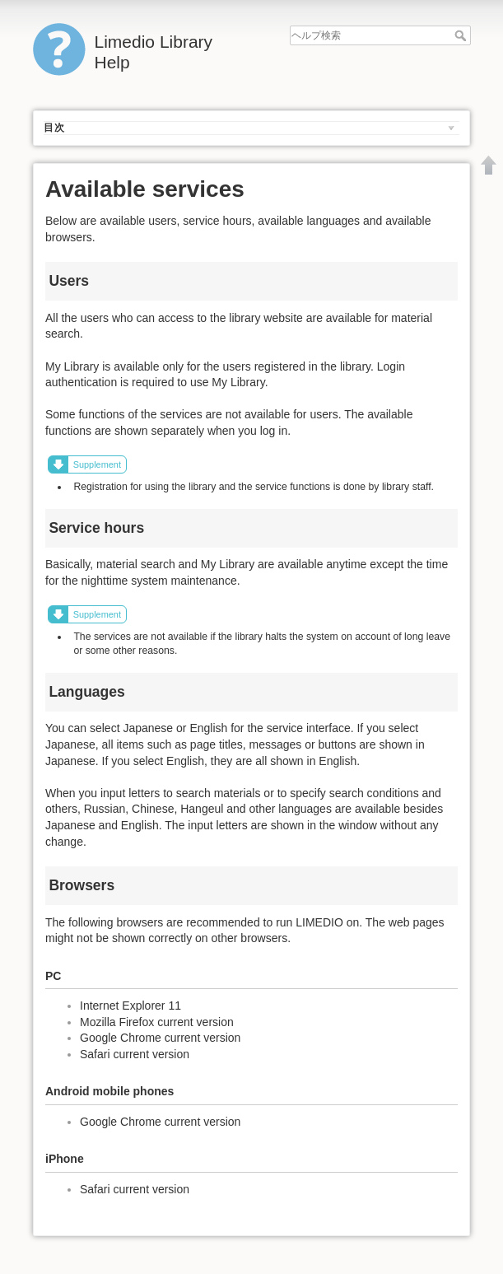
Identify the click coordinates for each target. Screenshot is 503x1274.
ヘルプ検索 (462, 35)
